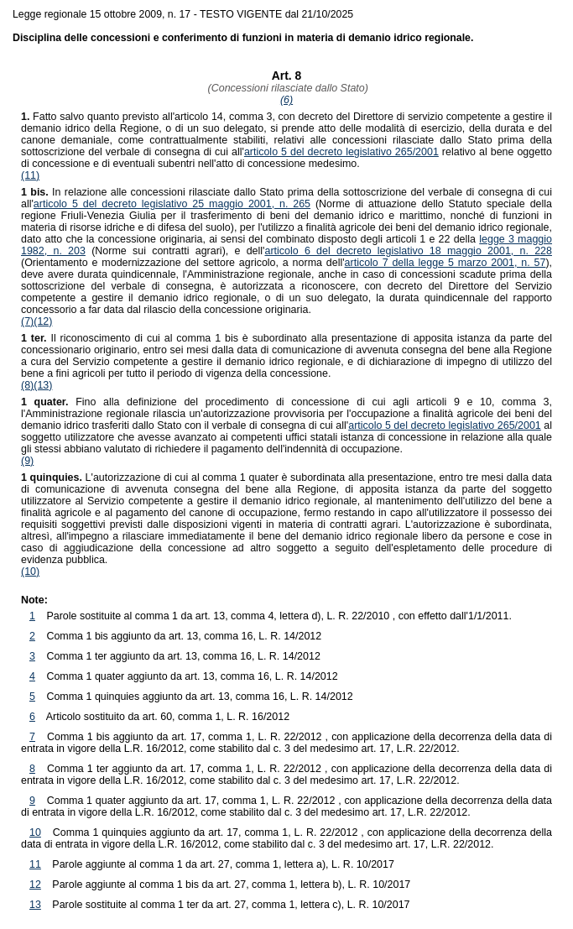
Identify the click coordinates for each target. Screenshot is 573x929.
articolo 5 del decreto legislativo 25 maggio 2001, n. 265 (172, 204)
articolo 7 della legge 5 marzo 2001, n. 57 (445, 263)
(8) (27, 385)
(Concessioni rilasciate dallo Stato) (286, 88)
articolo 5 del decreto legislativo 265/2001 (341, 152)
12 (35, 884)
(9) (27, 461)
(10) (30, 571)
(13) (43, 385)
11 (35, 864)
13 (35, 905)
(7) (27, 321)
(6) (286, 100)
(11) (30, 175)
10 (35, 832)
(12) (43, 321)
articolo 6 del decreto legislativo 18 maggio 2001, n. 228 (408, 251)
